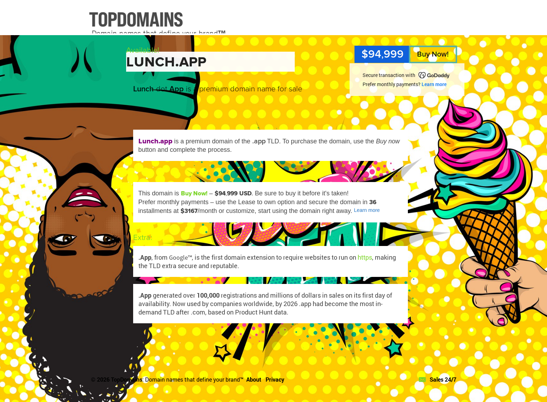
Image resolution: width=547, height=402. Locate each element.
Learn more (434, 84)
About (253, 379)
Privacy (275, 379)
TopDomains (126, 379)
